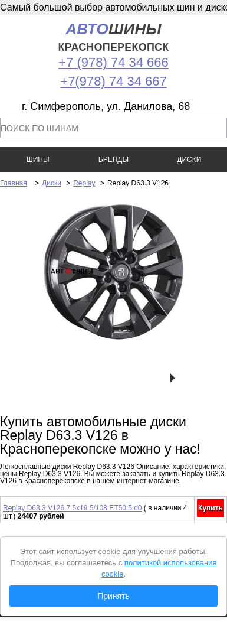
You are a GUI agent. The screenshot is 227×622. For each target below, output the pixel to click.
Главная (13, 183)
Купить (210, 508)
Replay (84, 183)
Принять (113, 596)
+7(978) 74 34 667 (113, 81)
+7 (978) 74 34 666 (113, 62)
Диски (51, 183)
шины (113, 37)
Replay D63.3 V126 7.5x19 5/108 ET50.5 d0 (72, 508)
